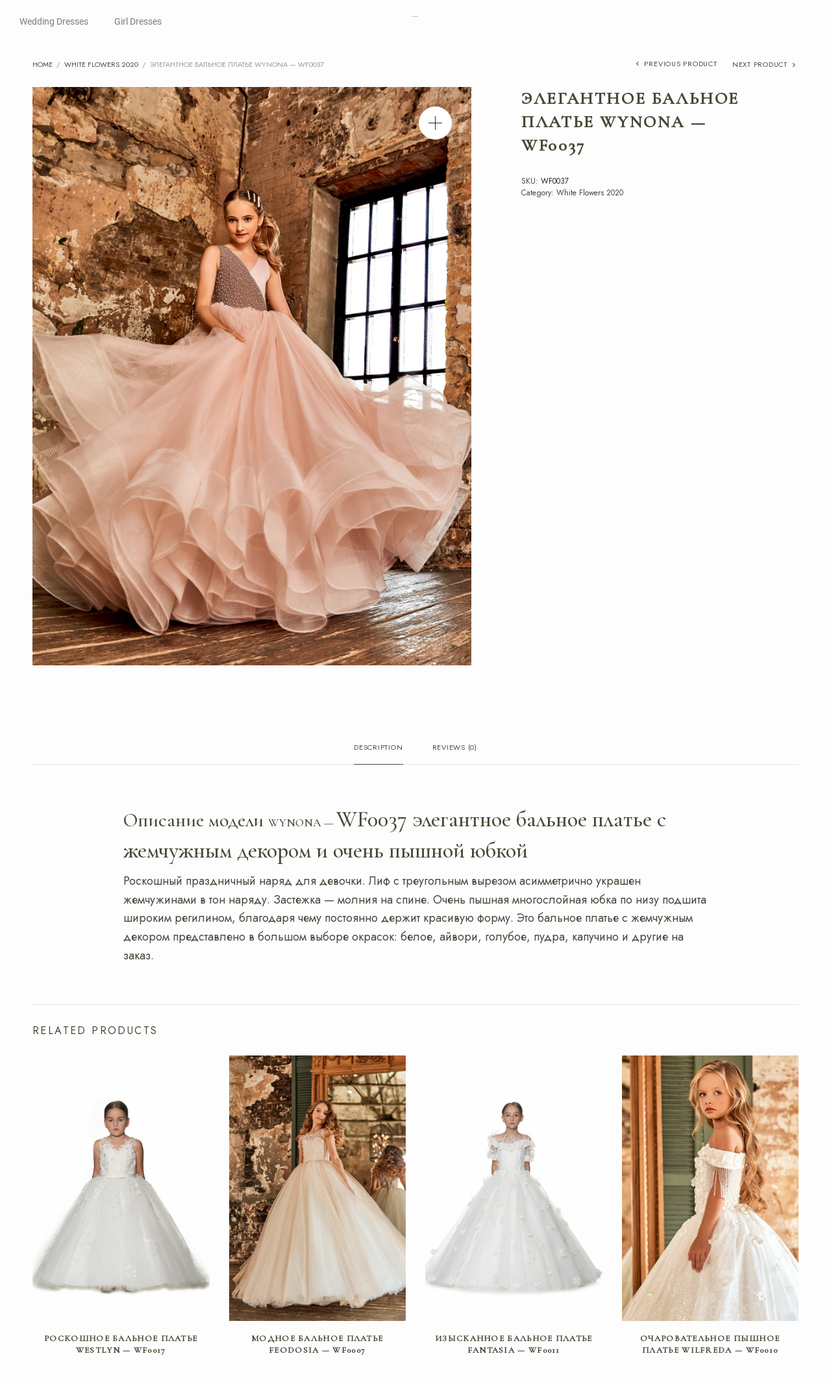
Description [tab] (378, 748)
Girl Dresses (138, 21)
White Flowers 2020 (101, 64)
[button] (435, 123)
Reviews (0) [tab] (454, 748)
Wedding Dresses (53, 21)
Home (42, 64)
